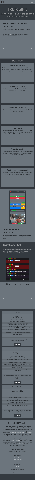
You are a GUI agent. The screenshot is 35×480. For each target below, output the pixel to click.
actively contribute (15, 446)
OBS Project (20, 449)
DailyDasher (13, 438)
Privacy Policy (17, 463)
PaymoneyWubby (20, 438)
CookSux (29, 438)
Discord (17, 472)
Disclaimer (17, 467)
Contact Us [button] (17, 421)
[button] (3, 49)
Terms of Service (18, 465)
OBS (11, 34)
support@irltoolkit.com (17, 477)
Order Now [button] (17, 350)
